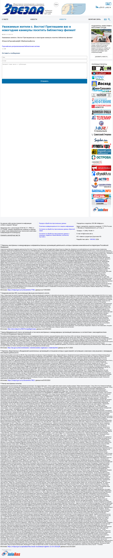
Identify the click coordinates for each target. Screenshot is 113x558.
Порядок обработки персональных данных (52, 223)
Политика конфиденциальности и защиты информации (56, 226)
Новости (33, 19)
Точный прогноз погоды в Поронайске (101, 11)
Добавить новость (101, 56)
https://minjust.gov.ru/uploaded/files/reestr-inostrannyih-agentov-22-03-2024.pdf (34, 546)
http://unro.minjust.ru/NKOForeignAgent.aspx (22, 329)
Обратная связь (94, 19)
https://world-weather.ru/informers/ (101, 12)
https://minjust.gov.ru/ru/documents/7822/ (21, 380)
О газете (5, 19)
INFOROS (93, 239)
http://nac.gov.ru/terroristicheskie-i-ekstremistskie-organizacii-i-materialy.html (33, 348)
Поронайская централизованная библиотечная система (21, 46)
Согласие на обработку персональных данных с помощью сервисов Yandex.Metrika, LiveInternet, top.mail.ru (54, 235)
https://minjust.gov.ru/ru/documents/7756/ (21, 290)
